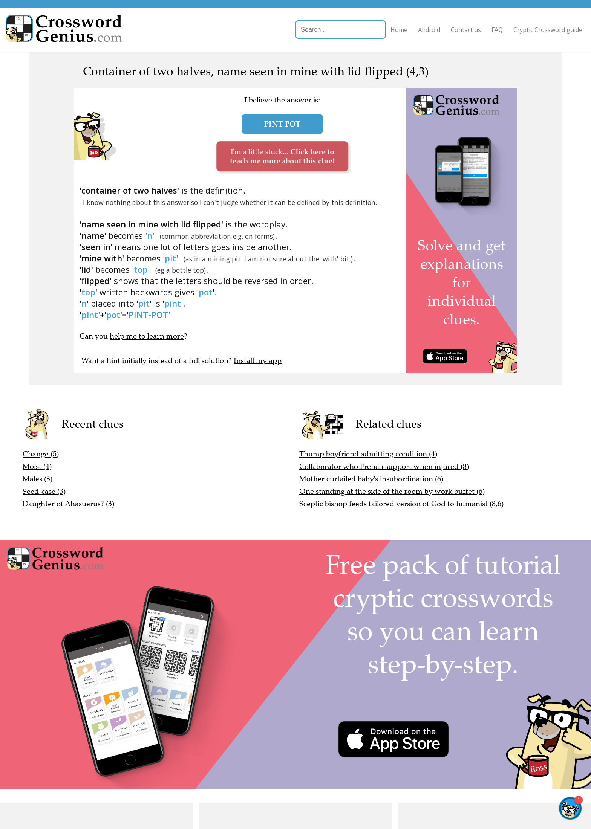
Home (385, 30)
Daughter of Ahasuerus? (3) (68, 503)
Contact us (452, 30)
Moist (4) (37, 466)
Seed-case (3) (44, 491)
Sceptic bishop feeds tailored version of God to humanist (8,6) (401, 503)
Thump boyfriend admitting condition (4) (368, 454)
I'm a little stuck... (282, 156)
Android (415, 30)
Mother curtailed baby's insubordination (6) (371, 479)
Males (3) (37, 479)
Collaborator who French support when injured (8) (384, 466)
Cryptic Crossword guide (533, 30)
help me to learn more (147, 336)
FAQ (483, 30)
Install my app (258, 360)
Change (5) (41, 454)
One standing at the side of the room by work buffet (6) (392, 491)
